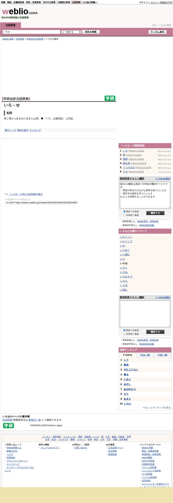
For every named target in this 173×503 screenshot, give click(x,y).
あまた (127, 398)
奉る (126, 374)
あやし (127, 384)
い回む (124, 289)
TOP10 (127, 355)
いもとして (126, 241)
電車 (80, 437)
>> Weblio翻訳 (163, 178)
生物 (90, 439)
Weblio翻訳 (147, 457)
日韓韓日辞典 (63, 2)
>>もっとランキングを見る (157, 407)
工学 (108, 437)
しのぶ (127, 403)
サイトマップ (13, 464)
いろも (124, 281)
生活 (54, 439)
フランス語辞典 (149, 467)
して (126, 359)
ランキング (35, 130)
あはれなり (130, 389)
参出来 (126, 163)
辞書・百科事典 (120, 439)
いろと (124, 267)
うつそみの (129, 167)
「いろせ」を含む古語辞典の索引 (25, 194)
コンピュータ (69, 437)
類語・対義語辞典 (15, 2)
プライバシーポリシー (17, 461)
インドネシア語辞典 (151, 471)
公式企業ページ (115, 447)
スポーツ (81, 439)
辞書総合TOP (166, 2)
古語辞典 (76, 2)
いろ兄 (124, 285)
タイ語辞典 (147, 474)
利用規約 (11, 457)
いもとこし (126, 236)
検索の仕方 (12, 451)
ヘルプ (10, 454)
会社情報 (112, 451)
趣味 (73, 439)
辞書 (3, 2)
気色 (126, 364)
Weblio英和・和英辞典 (147, 221)
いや (122, 245)
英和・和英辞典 (33, 2)
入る (125, 171)
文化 (47, 439)
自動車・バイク (91, 437)
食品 (96, 439)
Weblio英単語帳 (146, 225)
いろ (125, 150)
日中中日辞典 (49, 2)
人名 (102, 439)
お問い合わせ (80, 447)
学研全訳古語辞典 (34, 39)
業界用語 (57, 437)
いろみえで (126, 276)
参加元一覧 (35, 419)
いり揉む (125, 254)
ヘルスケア (63, 439)
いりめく (125, 250)
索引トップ (10, 130)
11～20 (145, 355)
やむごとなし (131, 369)
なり (126, 393)
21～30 (162, 355)
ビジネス (46, 437)
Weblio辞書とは (14, 447)
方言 (109, 439)
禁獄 (125, 159)
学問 (129, 437)
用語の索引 (23, 130)
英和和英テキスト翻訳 (132, 178)
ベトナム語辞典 (149, 477)
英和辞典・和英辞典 (151, 454)
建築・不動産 (118, 437)
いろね (124, 272)
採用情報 (112, 454)
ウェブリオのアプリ (50, 447)
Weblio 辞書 (7, 39)
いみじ (127, 379)
